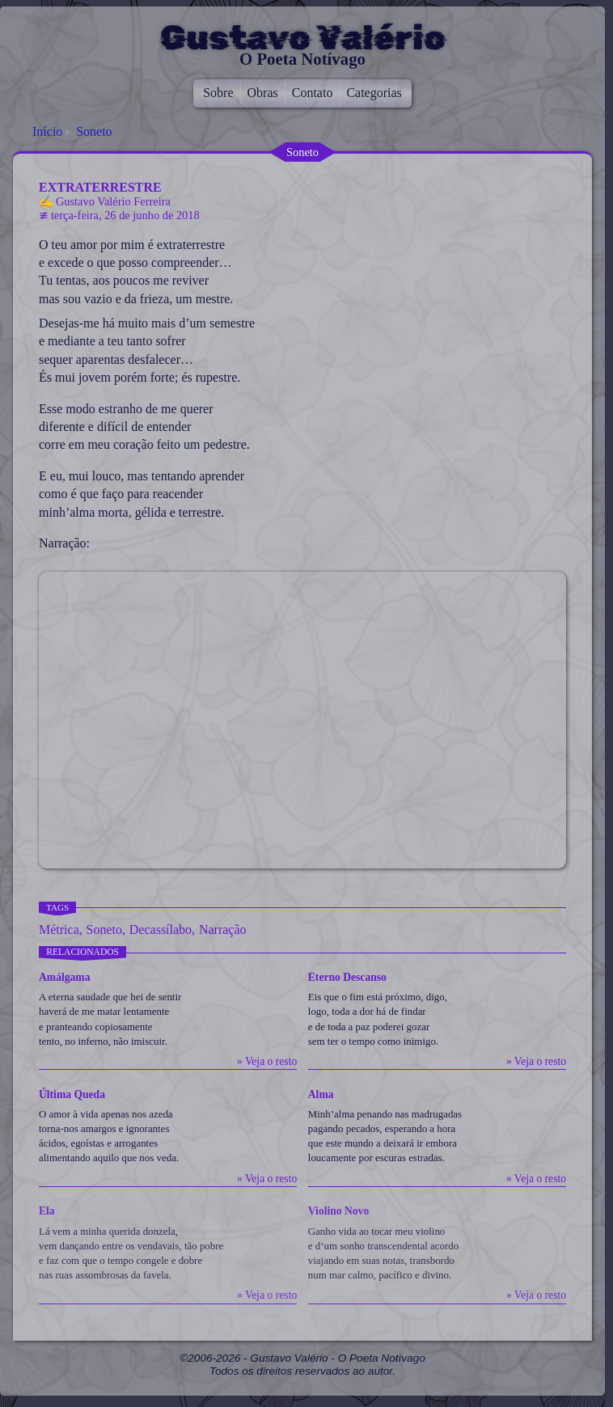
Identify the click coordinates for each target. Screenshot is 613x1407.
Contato (312, 92)
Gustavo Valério (303, 37)
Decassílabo (160, 929)
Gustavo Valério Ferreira (113, 201)
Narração (223, 929)
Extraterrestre (100, 187)
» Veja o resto (267, 1061)
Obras (262, 92)
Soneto (94, 131)
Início (47, 131)
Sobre (218, 92)
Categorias (373, 92)
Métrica (59, 929)
